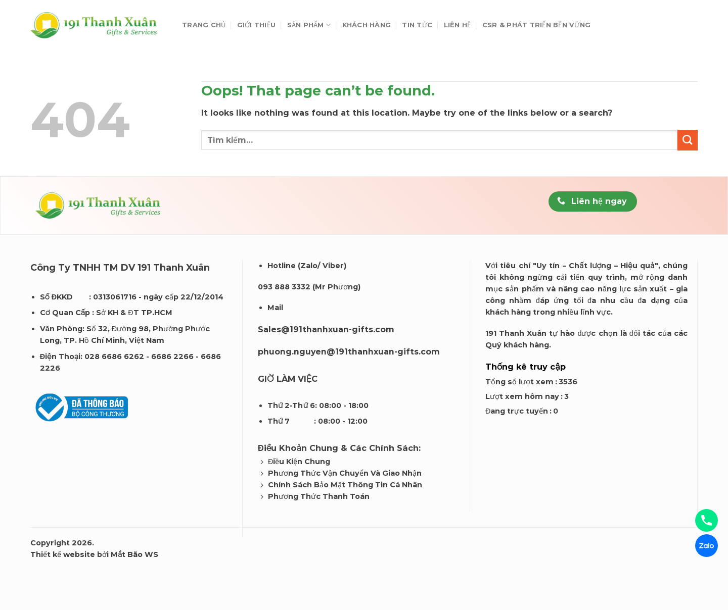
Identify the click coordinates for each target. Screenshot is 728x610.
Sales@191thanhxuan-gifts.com (326, 329)
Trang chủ (203, 25)
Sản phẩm (309, 25)
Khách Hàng (366, 25)
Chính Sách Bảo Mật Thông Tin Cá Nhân (345, 484)
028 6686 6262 (114, 356)
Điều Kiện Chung (299, 461)
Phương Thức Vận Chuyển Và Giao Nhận (345, 473)
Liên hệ (457, 25)
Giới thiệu (256, 25)
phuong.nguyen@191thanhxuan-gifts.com (349, 352)
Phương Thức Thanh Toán (319, 496)
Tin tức (417, 25)
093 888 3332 (284, 286)
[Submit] (687, 140)
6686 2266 (172, 356)
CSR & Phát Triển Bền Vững (536, 25)
